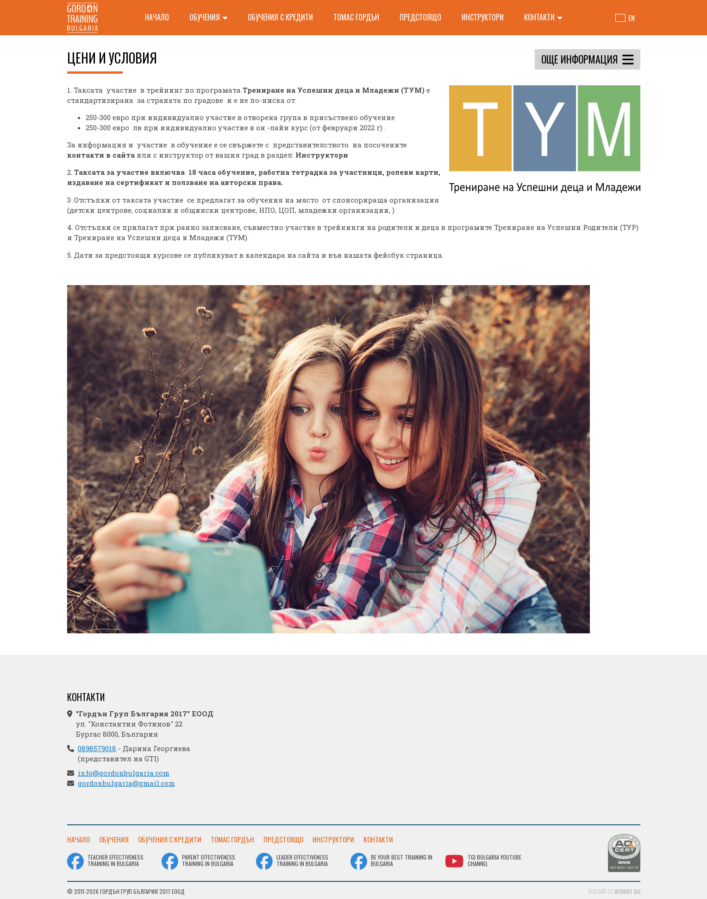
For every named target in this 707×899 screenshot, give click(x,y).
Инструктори (483, 17)
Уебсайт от (614, 889)
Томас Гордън (356, 17)
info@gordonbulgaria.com (123, 773)
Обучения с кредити (280, 17)
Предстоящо (420, 17)
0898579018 (97, 748)
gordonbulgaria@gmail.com (126, 783)
